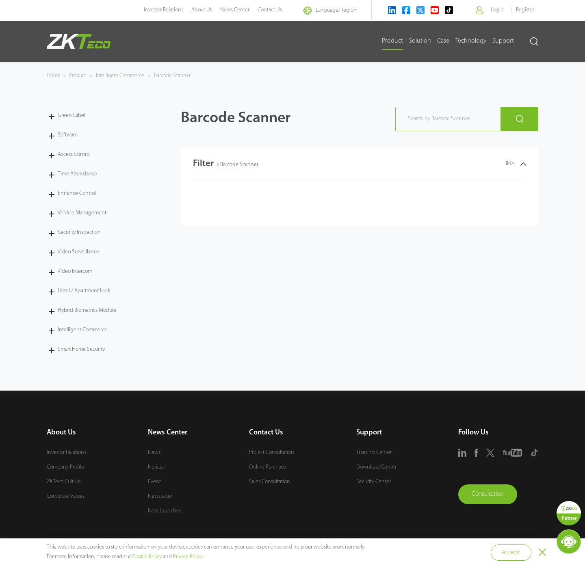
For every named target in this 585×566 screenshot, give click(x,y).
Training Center (374, 452)
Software (68, 135)
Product (392, 41)
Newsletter (160, 496)
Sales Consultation (269, 482)
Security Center (373, 482)
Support (503, 41)
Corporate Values (65, 496)
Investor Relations (158, 10)
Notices (156, 467)
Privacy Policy (188, 557)
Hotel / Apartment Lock (84, 290)
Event (154, 482)
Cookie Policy (147, 557)
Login (496, 10)
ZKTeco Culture (64, 482)
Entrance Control (77, 193)
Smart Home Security (81, 349)
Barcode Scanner (174, 76)
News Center (229, 10)
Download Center (376, 467)
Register (525, 10)
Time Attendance (77, 174)
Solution (420, 41)
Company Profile (65, 467)
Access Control (74, 154)
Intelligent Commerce (121, 76)
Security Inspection (79, 232)
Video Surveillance (78, 251)
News (154, 452)
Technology (470, 41)
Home (54, 76)
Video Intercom (75, 271)
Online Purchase (267, 467)
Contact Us (264, 10)
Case (443, 41)
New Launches (164, 511)
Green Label (71, 115)
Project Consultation (271, 452)
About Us (196, 10)
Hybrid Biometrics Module (87, 310)
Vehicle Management (82, 213)
